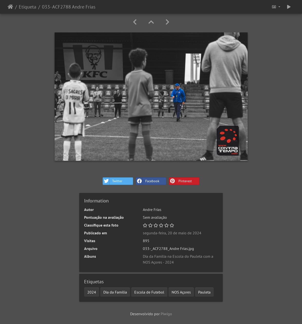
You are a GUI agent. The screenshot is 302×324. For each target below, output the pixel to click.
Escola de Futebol (149, 292)
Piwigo (166, 313)
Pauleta (204, 292)
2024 (91, 292)
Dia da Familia (115, 292)
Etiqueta (27, 7)
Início (10, 6)
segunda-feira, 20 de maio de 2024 (172, 232)
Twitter (112, 181)
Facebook (147, 181)
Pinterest (180, 181)
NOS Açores (181, 292)
